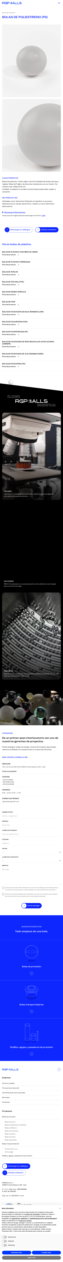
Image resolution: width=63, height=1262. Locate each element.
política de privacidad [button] (32, 1214)
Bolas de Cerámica (11, 1131)
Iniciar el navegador (9, 771)
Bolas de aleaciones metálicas (15, 1125)
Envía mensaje (33, 906)
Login (43, 215)
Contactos (6, 1102)
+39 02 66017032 (8, 782)
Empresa (6, 1078)
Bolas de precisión (8, 1117)
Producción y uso (11, 1149)
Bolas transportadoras (10, 1144)
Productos (7, 1111)
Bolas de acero (10, 1122)
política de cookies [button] (25, 1220)
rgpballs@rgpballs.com (10, 801)
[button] (60, 1208)
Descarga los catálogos (18, 1166)
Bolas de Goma (10, 1134)
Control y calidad (8, 1083)
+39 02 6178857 (7, 780)
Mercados (6, 1097)
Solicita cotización (15, 1173)
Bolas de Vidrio (10, 1137)
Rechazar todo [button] (16, 1252)
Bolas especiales (11, 1140)
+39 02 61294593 (8, 784)
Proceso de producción (10, 1088)
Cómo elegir (9, 1152)
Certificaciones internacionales (13, 1093)
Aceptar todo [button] (46, 1252)
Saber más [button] (31, 1257)
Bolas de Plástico (8, 13)
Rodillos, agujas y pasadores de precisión (17, 1156)
